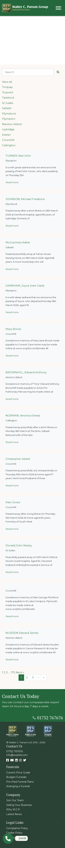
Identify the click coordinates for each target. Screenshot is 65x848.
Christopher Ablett (18, 459)
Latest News (14, 814)
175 (13, 672)
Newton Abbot (12, 124)
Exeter (6, 134)
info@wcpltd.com (17, 755)
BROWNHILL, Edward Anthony (26, 372)
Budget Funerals (16, 777)
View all (7, 81)
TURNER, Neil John (18, 155)
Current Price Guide (18, 772)
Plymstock (9, 113)
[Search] (28, 72)
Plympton (8, 118)
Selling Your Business (19, 805)
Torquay (7, 87)
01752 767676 (48, 718)
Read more (12, 182)
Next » (20, 672)
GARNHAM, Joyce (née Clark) (25, 285)
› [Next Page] (38, 677)
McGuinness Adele (18, 242)
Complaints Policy (17, 828)
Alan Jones (13, 502)
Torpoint (7, 92)
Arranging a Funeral (18, 786)
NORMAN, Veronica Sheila (23, 415)
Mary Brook (13, 329)
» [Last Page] (43, 677)
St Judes (7, 103)
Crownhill (8, 140)
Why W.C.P (13, 809)
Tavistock (8, 97)
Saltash (6, 108)
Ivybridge (8, 129)
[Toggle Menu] (58, 8)
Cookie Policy (14, 832)
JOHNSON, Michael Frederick (25, 199)
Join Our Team (15, 800)
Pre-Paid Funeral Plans (20, 781)
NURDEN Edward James (22, 632)
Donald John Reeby (19, 545)
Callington (8, 145)
